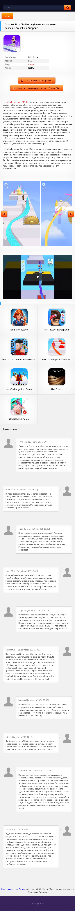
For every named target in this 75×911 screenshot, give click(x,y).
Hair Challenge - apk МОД (15, 102)
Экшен (31, 64)
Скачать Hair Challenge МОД (39, 80)
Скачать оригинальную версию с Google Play (39, 88)
